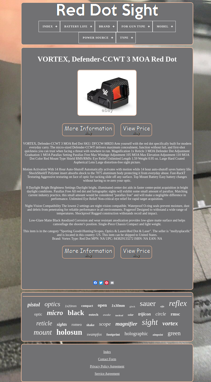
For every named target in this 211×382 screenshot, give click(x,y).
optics (52, 304)
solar (131, 314)
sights (62, 324)
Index (107, 352)
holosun (69, 332)
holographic (136, 333)
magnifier (126, 324)
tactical (119, 315)
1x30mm (118, 306)
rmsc (175, 314)
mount (43, 332)
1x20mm (71, 306)
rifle (162, 306)
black (76, 312)
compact (87, 306)
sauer (148, 303)
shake (90, 325)
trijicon (144, 314)
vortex (170, 323)
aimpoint (158, 334)
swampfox (94, 334)
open (102, 305)
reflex (178, 303)
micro (55, 312)
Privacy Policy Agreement (107, 366)
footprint (113, 334)
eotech (93, 314)
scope (105, 324)
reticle (44, 323)
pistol (34, 304)
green (174, 333)
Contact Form (107, 359)
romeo (77, 324)
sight (150, 322)
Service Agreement (107, 373)
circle (161, 313)
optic (38, 314)
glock (132, 306)
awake (107, 314)
